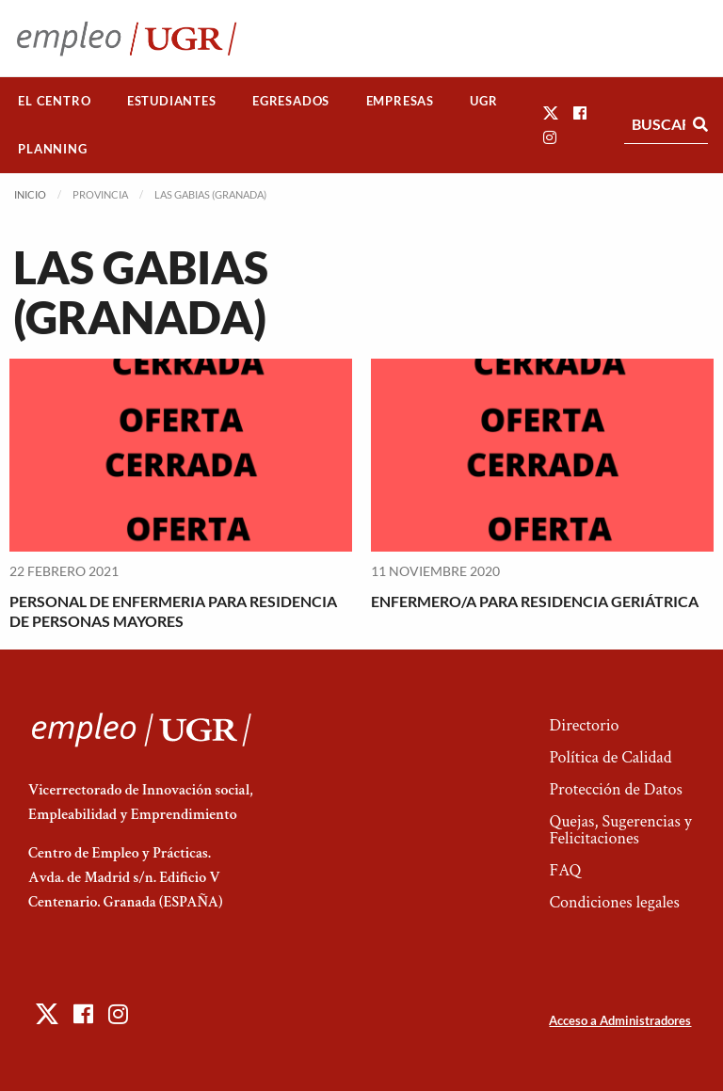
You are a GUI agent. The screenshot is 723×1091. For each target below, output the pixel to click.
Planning (52, 148)
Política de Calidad (610, 757)
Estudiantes (172, 100)
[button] (551, 112)
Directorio (584, 725)
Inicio (30, 194)
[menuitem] (54, 101)
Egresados (290, 100)
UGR (483, 100)
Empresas (400, 100)
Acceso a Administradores (620, 1020)
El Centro (54, 100)
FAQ (565, 870)
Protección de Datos (615, 789)
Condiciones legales (614, 902)
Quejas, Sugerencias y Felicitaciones (620, 829)
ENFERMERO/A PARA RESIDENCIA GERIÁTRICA (535, 601)
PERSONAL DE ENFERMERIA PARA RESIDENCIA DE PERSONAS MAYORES (173, 611)
